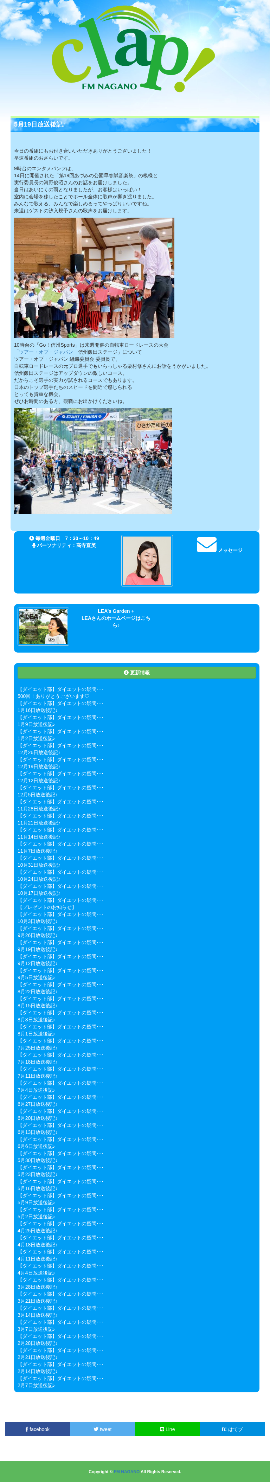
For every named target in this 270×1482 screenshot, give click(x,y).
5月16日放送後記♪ (38, 1188)
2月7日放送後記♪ (36, 1385)
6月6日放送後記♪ (36, 1146)
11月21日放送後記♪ (39, 823)
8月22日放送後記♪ (38, 991)
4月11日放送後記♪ (38, 1259)
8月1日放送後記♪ (36, 1034)
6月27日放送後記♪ (38, 1104)
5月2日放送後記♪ (36, 1216)
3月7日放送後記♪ (36, 1329)
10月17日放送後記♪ (39, 893)
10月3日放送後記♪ (38, 921)
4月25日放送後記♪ (38, 1230)
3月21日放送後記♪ (38, 1301)
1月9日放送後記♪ (36, 724)
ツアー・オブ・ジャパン (46, 352)
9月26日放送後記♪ (38, 935)
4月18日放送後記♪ (38, 1244)
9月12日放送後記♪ (38, 963)
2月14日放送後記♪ (38, 1371)
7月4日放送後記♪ (36, 1090)
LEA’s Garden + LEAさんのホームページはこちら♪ (116, 618)
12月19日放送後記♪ (39, 766)
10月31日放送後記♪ (39, 865)
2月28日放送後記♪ (38, 1343)
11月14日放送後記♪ (39, 837)
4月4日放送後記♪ (36, 1273)
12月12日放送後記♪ (39, 780)
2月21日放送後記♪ (38, 1357)
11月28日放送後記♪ (39, 808)
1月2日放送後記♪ (36, 738)
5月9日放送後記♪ (36, 1202)
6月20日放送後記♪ (38, 1118)
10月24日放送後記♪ (39, 879)
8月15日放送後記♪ (38, 1005)
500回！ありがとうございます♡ (54, 696)
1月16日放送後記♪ (38, 710)
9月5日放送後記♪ (36, 977)
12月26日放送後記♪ (39, 752)
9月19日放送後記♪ (38, 949)
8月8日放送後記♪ (36, 1019)
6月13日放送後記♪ (38, 1132)
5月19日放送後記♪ (40, 124)
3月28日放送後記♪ (38, 1287)
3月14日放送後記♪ (38, 1315)
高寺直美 (86, 545)
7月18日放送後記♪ (38, 1062)
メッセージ (220, 550)
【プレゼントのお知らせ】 (47, 907)
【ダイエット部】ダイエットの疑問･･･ (61, 689)
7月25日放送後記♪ (38, 1048)
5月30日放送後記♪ (38, 1160)
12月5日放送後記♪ (38, 794)
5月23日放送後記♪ (38, 1174)
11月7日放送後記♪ (38, 851)
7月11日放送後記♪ (38, 1076)
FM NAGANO (127, 1471)
